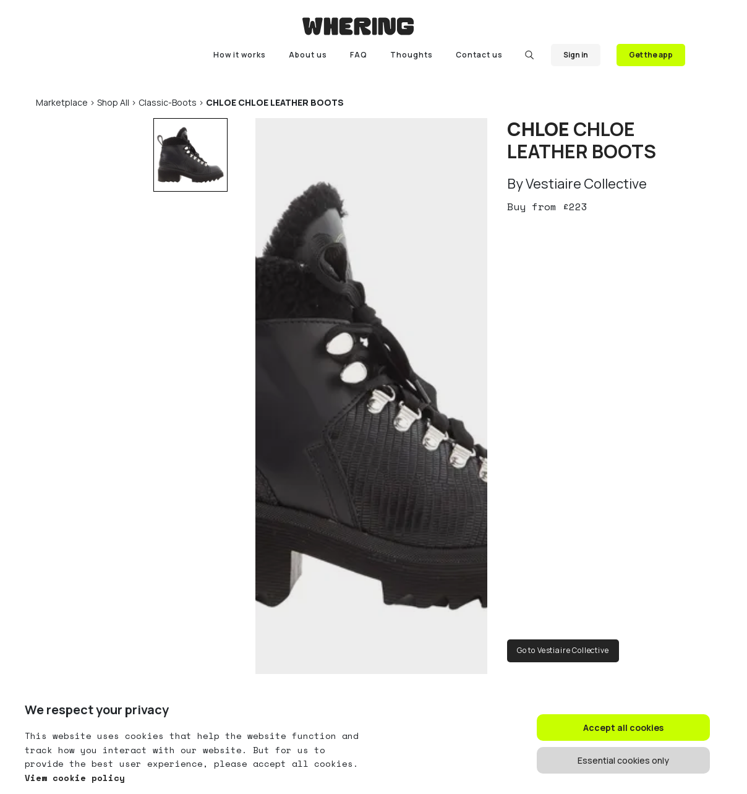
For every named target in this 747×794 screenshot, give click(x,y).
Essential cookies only (623, 760)
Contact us (479, 54)
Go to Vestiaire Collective (563, 650)
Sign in (575, 54)
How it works (239, 54)
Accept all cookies (623, 727)
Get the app (651, 54)
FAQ (358, 54)
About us (308, 54)
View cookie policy (75, 777)
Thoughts (411, 54)
